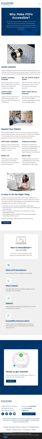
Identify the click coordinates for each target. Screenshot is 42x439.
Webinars (9, 303)
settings (37, 434)
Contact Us (11, 381)
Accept (5, 437)
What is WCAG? (12, 286)
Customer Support (30, 414)
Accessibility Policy (17, 429)
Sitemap (9, 429)
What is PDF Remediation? (16, 270)
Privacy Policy (26, 429)
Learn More (6, 222)
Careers (33, 429)
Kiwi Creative (25, 432)
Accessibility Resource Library (18, 321)
